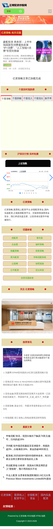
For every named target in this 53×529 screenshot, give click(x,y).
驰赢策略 (14, 251)
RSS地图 (31, 516)
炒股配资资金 (32, 496)
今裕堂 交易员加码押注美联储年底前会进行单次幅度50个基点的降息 (37, 357)
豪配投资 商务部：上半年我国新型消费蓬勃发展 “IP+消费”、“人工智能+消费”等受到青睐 (17, 46)
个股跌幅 (16, 98)
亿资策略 (6, 494)
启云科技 (39, 270)
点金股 (15, 244)
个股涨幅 (6, 98)
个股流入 (27, 98)
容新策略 (39, 251)
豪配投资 (7, 65)
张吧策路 (39, 263)
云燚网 (15, 263)
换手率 (48, 98)
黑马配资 (14, 257)
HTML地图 (40, 516)
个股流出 (38, 98)
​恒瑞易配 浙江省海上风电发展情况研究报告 (25, 417)
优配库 (15, 238)
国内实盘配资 (46, 496)
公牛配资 (14, 270)
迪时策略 (39, 244)
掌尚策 (39, 238)
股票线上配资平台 (19, 496)
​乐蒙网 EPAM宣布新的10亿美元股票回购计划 (26, 372)
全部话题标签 (27, 278)
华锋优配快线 (39, 257)
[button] (5, 178)
